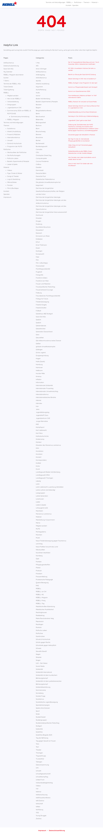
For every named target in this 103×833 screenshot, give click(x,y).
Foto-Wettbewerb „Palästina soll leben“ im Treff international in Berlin (82, 96)
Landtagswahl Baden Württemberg (48, 471)
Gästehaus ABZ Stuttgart (44, 313)
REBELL (6, 92)
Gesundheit (39, 337)
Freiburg (39, 292)
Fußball (38, 310)
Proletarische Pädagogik (44, 579)
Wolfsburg (39, 809)
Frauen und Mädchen (43, 283)
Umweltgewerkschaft (43, 773)
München (39, 534)
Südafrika (39, 731)
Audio (38, 92)
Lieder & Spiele (12, 164)
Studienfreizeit (40, 716)
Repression (40, 621)
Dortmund (39, 214)
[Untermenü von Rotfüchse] (70, 3)
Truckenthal (40, 758)
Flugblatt (39, 271)
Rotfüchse (7, 149)
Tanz (37, 743)
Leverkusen (40, 498)
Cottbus (38, 164)
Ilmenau (38, 376)
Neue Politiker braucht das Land (47, 546)
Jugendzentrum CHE (14, 107)
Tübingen (39, 761)
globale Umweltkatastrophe (45, 346)
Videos (9, 170)
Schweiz (38, 648)
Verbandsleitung (13, 101)
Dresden (39, 217)
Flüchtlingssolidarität (43, 268)
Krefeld (38, 462)
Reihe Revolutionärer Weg (45, 618)
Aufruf (38, 95)
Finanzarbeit (40, 265)
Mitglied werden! (12, 95)
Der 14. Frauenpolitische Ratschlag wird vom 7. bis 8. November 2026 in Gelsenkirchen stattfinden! (83, 62)
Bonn (37, 128)
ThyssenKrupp (41, 755)
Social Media (40, 666)
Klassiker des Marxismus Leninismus (48, 444)
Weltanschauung (41, 794)
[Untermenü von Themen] (78, 3)
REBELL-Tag (40, 603)
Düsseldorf (39, 229)
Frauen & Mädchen (13, 134)
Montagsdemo (41, 531)
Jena (37, 409)
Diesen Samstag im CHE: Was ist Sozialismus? (82, 78)
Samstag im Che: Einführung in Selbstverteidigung (83, 116)
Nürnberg (39, 555)
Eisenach (39, 232)
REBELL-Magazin (13, 119)
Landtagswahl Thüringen (44, 477)
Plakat (38, 567)
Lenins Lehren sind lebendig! (45, 489)
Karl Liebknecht (41, 430)
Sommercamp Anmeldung (20, 116)
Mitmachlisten (12, 182)
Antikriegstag (40, 74)
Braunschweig (40, 131)
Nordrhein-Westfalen (43, 552)
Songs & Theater (13, 176)
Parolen (10, 185)
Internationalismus (13, 137)
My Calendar (8, 71)
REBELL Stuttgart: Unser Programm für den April (82, 82)
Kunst (38, 468)
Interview (39, 403)
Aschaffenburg (41, 89)
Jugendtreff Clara (42, 415)
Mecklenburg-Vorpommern (45, 519)
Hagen (38, 358)
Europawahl (40, 253)
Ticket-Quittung (9, 89)
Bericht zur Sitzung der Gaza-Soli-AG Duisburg (82, 74)
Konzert (38, 456)
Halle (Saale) (40, 361)
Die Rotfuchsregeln (13, 155)
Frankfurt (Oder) (41, 277)
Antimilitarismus (41, 77)
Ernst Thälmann (41, 244)
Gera (37, 334)
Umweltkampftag (42, 776)
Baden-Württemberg (43, 98)
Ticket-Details (8, 86)
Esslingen (39, 250)
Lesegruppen (40, 492)
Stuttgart (39, 725)
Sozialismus (11, 128)
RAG (37, 585)
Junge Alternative (42, 421)
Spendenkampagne (43, 704)
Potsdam (39, 573)
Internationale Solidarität (44, 385)
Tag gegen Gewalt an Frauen (46, 740)
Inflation (38, 379)
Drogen (38, 220)
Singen (38, 660)
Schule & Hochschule (14, 143)
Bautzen (38, 104)
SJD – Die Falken (41, 663)
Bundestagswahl (41, 146)
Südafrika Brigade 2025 (44, 734)
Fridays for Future (42, 298)
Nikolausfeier (40, 549)
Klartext (38, 441)
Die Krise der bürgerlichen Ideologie (48, 197)
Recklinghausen (41, 612)
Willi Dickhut (40, 800)
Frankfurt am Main (42, 280)
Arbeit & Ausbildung (14, 131)
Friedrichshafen (41, 307)
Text (37, 746)
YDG (37, 812)
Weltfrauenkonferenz (43, 797)
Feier (37, 256)
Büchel (38, 140)
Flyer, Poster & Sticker (14, 173)
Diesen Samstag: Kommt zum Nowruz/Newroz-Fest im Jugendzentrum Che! (83, 106)
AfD (37, 65)
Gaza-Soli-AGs (8, 68)
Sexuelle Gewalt (41, 651)
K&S (37, 424)
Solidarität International (44, 672)
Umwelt (9, 140)
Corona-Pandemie (42, 161)
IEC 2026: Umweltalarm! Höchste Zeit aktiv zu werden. (82, 69)
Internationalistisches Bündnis (46, 397)
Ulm (37, 767)
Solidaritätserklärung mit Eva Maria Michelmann (82, 111)
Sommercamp (41, 689)
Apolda (38, 80)
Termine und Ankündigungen (13, 122)
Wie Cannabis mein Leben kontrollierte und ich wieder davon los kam (82, 158)
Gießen (38, 343)
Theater (38, 749)
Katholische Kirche (42, 436)
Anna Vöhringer (41, 68)
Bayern (38, 107)
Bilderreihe (39, 119)
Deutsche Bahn (41, 173)
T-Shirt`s (6, 80)
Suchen (6, 77)
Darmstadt (39, 170)
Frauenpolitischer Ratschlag (45, 286)
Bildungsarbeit (41, 122)
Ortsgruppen (11, 104)
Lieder (38, 501)
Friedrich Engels (41, 304)
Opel (37, 558)
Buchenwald (40, 143)
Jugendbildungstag (42, 412)
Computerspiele (41, 158)
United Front (40, 779)
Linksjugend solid (42, 507)
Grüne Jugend (41, 352)
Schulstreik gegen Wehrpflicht (46, 645)
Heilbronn (39, 370)
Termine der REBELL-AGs (12, 83)
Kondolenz (39, 450)
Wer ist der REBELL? (14, 98)
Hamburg (39, 364)
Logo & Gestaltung (13, 179)
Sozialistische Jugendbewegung (47, 701)
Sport (38, 710)
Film (37, 259)
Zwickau (39, 818)
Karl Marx (39, 433)
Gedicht (38, 319)
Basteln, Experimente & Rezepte (18, 161)
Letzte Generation (42, 495)
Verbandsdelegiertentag (44, 782)
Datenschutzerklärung (11, 65)
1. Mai (37, 62)
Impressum (7, 197)
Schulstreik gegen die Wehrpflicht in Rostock (81, 134)
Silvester (39, 657)
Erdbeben (39, 238)
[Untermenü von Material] (86, 3)
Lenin (37, 483)
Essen (38, 247)
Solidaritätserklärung (43, 686)
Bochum (39, 125)
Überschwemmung (42, 764)
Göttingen (39, 349)
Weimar (38, 791)
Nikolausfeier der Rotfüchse (16, 152)
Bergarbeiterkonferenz (43, 110)
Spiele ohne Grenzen (43, 707)
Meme (38, 522)
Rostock (39, 627)
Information (40, 382)
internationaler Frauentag (44, 388)
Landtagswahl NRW (43, 474)
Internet (38, 400)
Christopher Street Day (43, 155)
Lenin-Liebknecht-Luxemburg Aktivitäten (49, 486)
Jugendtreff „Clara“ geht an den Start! (79, 120)
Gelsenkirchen (40, 328)
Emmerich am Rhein (43, 235)
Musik (38, 537)
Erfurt (38, 241)
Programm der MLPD (14, 146)
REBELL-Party (40, 600)
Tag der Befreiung (42, 737)
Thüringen (39, 752)
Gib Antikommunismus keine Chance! (48, 340)
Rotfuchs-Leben (12, 158)
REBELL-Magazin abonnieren (13, 74)
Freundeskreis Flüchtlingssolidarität (48, 295)
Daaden (38, 167)
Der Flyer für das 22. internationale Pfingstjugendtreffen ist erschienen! (79, 139)
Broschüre (39, 137)
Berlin (38, 113)
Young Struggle (41, 815)
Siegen (38, 654)
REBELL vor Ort (41, 591)
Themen (6, 125)
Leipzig (38, 480)
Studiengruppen (41, 719)
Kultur (38, 465)
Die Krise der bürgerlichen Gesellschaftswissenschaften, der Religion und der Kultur (50, 191)
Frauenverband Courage (44, 289)
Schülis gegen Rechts (43, 642)
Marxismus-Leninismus (44, 513)
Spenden (7, 194)
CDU (37, 152)
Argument (39, 86)
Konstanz (39, 453)
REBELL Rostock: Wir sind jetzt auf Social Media (82, 101)
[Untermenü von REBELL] (61, 3)
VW (37, 788)
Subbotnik (39, 728)
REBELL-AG (40, 594)
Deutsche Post (41, 176)
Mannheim (39, 510)
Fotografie (39, 274)
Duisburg (39, 223)
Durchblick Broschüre (43, 226)
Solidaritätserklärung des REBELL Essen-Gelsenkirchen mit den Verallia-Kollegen (80, 151)
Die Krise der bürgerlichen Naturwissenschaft (51, 211)
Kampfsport (40, 427)
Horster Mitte (40, 373)
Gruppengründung (42, 355)
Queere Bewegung (42, 582)
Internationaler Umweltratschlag (47, 391)
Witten (38, 806)
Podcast (39, 570)
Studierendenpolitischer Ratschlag (47, 722)
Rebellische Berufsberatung (45, 606)
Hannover (39, 367)
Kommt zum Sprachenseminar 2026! (79, 91)
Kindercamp (40, 439)
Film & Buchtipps (13, 188)
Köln (37, 447)
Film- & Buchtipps (42, 262)
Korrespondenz (41, 459)
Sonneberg (39, 692)
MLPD (38, 528)
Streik (38, 713)
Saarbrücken (40, 636)
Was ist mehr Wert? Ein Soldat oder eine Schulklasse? (80, 164)
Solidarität (39, 669)
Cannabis (39, 149)
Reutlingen (39, 624)
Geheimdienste (41, 325)
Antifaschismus (9, 62)
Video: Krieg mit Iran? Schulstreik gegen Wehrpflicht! (80, 145)
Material (6, 167)
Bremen (38, 134)
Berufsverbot (40, 116)
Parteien (39, 561)
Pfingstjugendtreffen (43, 564)
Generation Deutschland (44, 331)
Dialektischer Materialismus (45, 179)
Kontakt (6, 191)
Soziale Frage (40, 695)
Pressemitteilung (41, 576)
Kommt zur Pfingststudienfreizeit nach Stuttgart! (82, 86)
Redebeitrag (40, 615)
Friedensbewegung (42, 301)
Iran (37, 406)
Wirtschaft (39, 803)
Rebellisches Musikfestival (45, 609)
